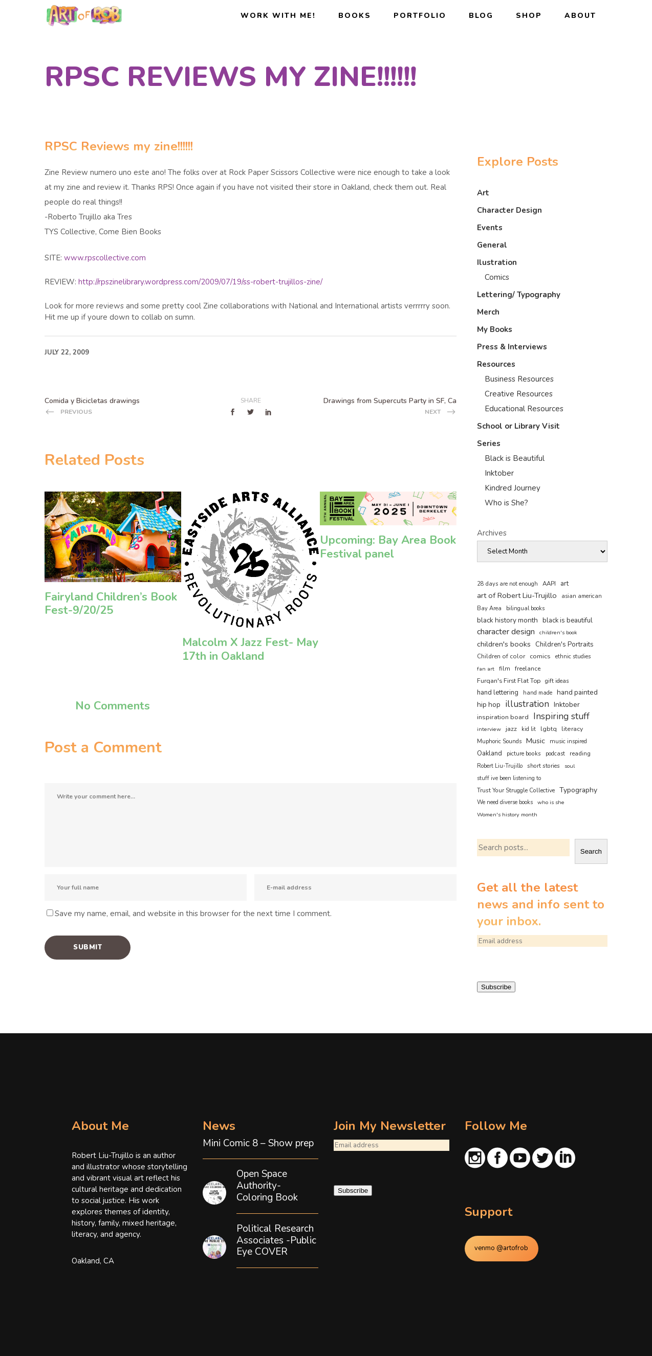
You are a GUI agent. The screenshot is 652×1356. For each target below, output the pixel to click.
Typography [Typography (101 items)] (578, 790)
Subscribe (496, 987)
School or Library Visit (518, 426)
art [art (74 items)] (564, 583)
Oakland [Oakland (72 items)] (489, 753)
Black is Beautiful (515, 458)
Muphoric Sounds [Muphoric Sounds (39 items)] (499, 741)
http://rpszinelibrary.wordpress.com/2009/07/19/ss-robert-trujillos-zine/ (200, 282)
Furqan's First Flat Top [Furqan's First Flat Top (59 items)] (508, 680)
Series (489, 443)
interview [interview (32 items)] (489, 729)
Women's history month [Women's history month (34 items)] (507, 814)
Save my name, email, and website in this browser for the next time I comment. (193, 913)
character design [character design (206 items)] (506, 631)
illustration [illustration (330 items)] (527, 704)
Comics (497, 277)
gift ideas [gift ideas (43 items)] (557, 681)
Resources (496, 364)
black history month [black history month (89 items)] (507, 620)
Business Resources (519, 379)
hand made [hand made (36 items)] (537, 693)
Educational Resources (524, 409)
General (492, 245)
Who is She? (506, 503)
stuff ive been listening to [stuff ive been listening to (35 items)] (509, 778)
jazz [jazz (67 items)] (511, 728)
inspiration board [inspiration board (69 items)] (503, 717)
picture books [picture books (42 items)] (524, 753)
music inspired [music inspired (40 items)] (568, 741)
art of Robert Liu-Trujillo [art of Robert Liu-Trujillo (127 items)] (517, 595)
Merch (488, 312)
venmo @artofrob (501, 1248)
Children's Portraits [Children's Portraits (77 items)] (564, 644)
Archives (492, 533)
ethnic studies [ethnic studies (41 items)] (573, 656)
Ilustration (497, 262)
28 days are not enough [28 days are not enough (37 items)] (507, 584)
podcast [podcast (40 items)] (555, 754)
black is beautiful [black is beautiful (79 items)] (567, 620)
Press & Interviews (512, 347)
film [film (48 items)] (504, 668)
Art (483, 193)
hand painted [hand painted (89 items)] (577, 692)
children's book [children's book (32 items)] (558, 632)
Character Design (509, 210)
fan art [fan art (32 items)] (485, 669)
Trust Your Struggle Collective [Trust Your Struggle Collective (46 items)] (516, 790)
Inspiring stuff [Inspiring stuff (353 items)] (561, 716)
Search (591, 851)
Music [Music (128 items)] (535, 741)
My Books (494, 329)
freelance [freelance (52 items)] (527, 668)
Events (490, 228)
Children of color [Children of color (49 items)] (501, 656)
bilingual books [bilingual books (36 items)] (525, 608)
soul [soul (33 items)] (569, 766)
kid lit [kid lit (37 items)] (528, 729)
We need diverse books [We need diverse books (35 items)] (505, 802)
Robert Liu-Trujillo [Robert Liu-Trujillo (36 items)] (500, 766)
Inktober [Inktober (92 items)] (567, 704)
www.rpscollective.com (105, 258)
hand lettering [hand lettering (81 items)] (497, 692)
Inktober (499, 473)
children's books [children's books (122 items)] (504, 644)
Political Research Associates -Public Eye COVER (276, 1240)
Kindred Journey (512, 488)
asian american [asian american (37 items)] (581, 596)
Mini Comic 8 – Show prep (258, 1143)
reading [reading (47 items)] (580, 753)
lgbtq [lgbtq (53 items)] (548, 729)
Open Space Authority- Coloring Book (267, 1185)
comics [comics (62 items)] (540, 656)
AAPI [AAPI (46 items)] (549, 584)
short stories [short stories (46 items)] (543, 766)
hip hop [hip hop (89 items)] (489, 704)
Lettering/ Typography (518, 295)
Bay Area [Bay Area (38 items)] (489, 608)
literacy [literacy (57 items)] (572, 729)
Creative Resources (519, 394)
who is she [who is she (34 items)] (550, 802)
